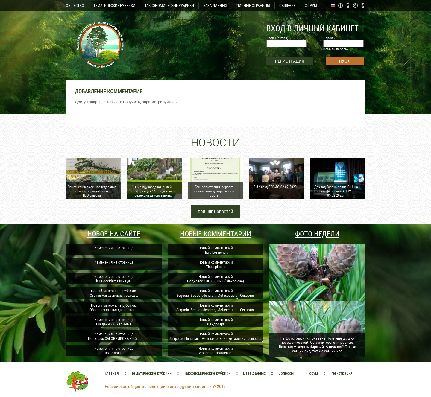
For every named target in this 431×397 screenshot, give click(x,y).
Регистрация (341, 373)
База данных (254, 373)
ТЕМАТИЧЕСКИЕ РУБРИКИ (114, 5)
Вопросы (286, 373)
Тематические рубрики (151, 373)
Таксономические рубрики (207, 373)
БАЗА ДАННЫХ (215, 5)
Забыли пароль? (335, 49)
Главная (112, 373)
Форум (312, 373)
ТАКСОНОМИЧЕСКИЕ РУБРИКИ (169, 5)
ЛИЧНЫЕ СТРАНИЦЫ (253, 5)
